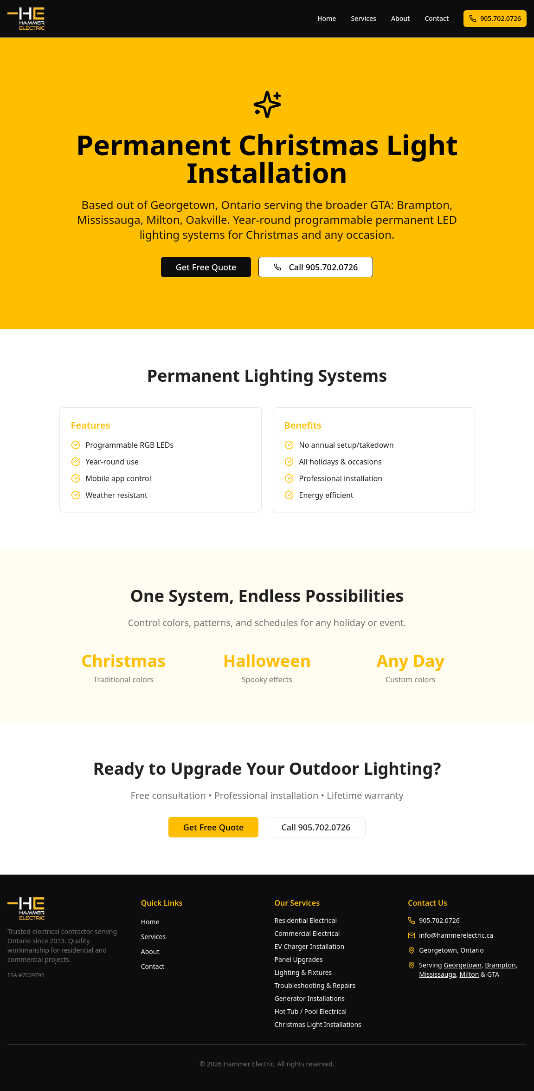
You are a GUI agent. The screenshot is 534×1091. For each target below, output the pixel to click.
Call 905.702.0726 (316, 267)
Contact (437, 18)
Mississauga (437, 974)
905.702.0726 (495, 18)
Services (363, 18)
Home (326, 18)
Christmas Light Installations (318, 1024)
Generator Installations (310, 998)
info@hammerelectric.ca (456, 935)
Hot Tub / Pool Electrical (311, 1011)
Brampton (500, 964)
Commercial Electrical (307, 933)
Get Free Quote (206, 267)
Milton (469, 974)
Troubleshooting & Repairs (315, 985)
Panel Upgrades (299, 959)
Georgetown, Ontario (451, 950)
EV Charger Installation (310, 946)
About (400, 18)
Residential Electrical (306, 920)
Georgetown (463, 964)
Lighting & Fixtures (303, 972)
